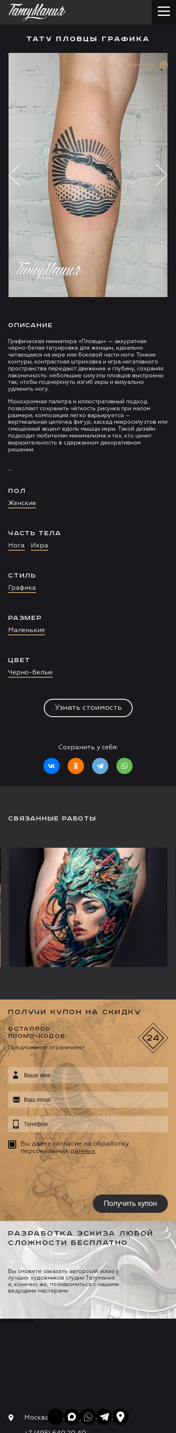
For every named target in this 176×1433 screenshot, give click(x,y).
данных (82, 1151)
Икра (39, 546)
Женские (22, 503)
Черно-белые (30, 672)
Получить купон (130, 1203)
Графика (22, 588)
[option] (88, 419)
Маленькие (26, 630)
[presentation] (60, 1176)
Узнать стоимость (88, 707)
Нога (16, 546)
